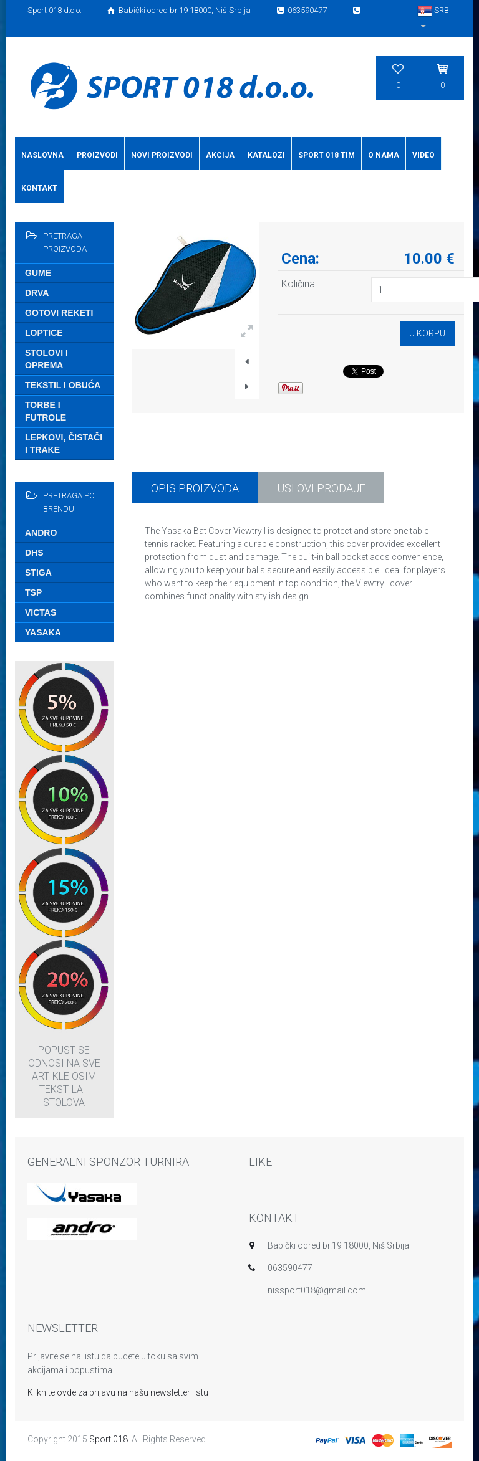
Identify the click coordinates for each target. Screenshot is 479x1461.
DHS (34, 553)
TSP (33, 592)
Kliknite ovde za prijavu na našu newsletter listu (117, 1392)
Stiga (38, 573)
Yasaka (43, 632)
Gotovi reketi (59, 313)
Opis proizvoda (195, 488)
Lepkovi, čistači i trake (63, 443)
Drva (37, 293)
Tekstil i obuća (62, 385)
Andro (41, 533)
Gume (38, 273)
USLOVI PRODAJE (321, 488)
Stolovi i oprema (46, 359)
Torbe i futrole (45, 411)
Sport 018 (108, 1439)
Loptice (44, 333)
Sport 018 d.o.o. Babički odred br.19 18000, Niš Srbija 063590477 (194, 10)
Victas (40, 612)
